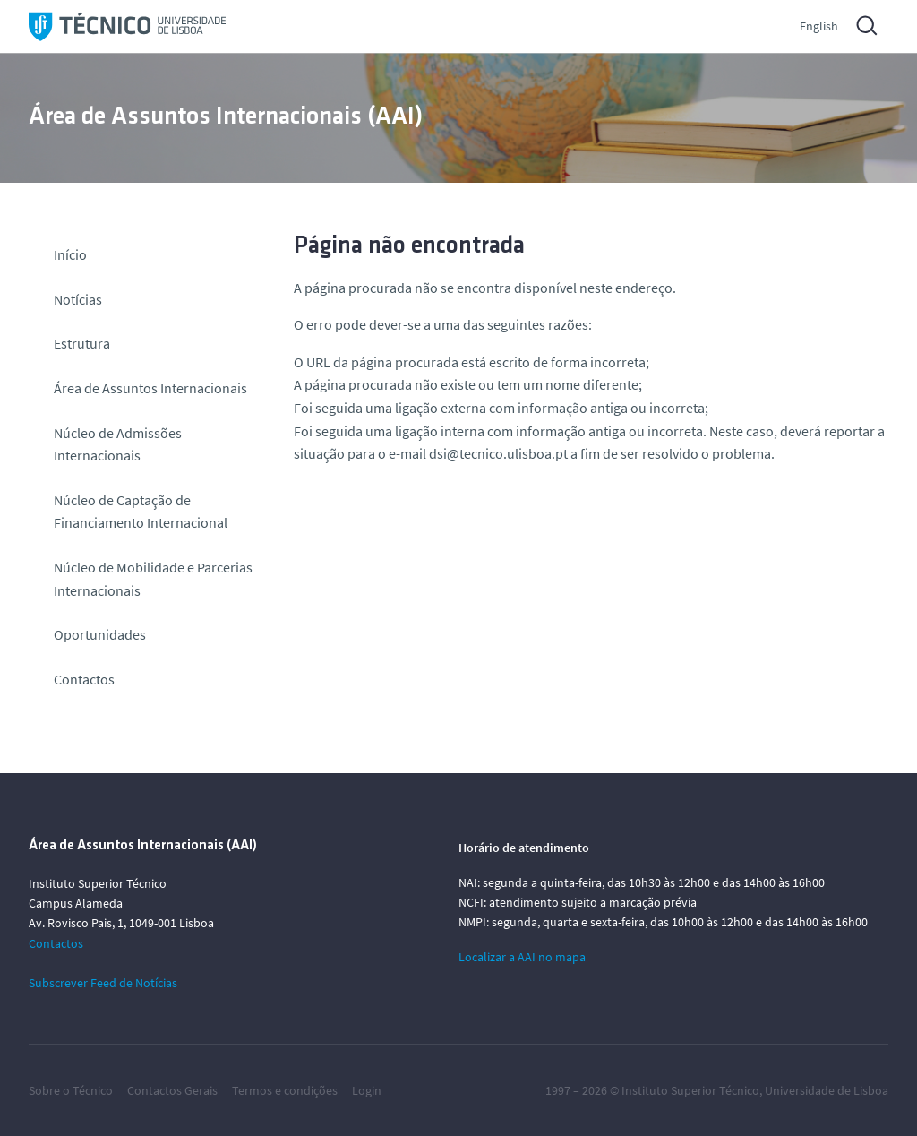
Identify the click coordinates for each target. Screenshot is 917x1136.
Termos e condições (285, 1090)
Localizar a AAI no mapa (522, 957)
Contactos (84, 679)
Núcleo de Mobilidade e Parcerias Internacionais (153, 578)
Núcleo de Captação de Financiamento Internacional (140, 511)
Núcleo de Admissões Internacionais (118, 444)
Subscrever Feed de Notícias (103, 983)
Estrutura (82, 343)
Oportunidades (100, 634)
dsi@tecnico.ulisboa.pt (498, 453)
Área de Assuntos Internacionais (150, 388)
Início (70, 254)
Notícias (78, 299)
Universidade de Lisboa (826, 1090)
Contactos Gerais (172, 1090)
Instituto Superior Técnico (690, 1090)
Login (366, 1090)
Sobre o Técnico (71, 1090)
